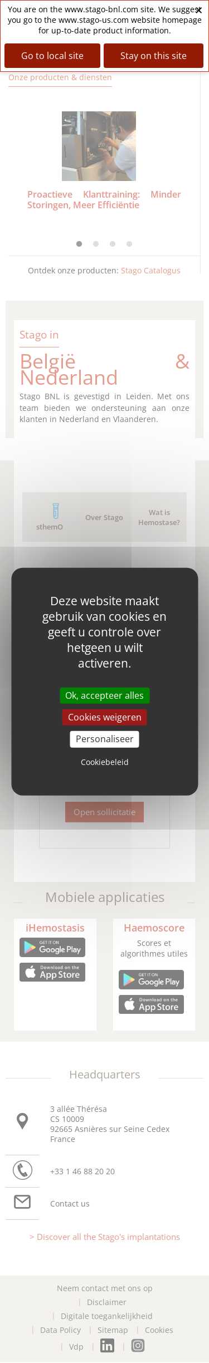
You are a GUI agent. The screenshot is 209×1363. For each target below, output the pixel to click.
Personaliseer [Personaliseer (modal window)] (105, 739)
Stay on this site (153, 56)
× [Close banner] (199, 10)
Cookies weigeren (105, 717)
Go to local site (52, 56)
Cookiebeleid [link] (105, 761)
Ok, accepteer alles (104, 695)
